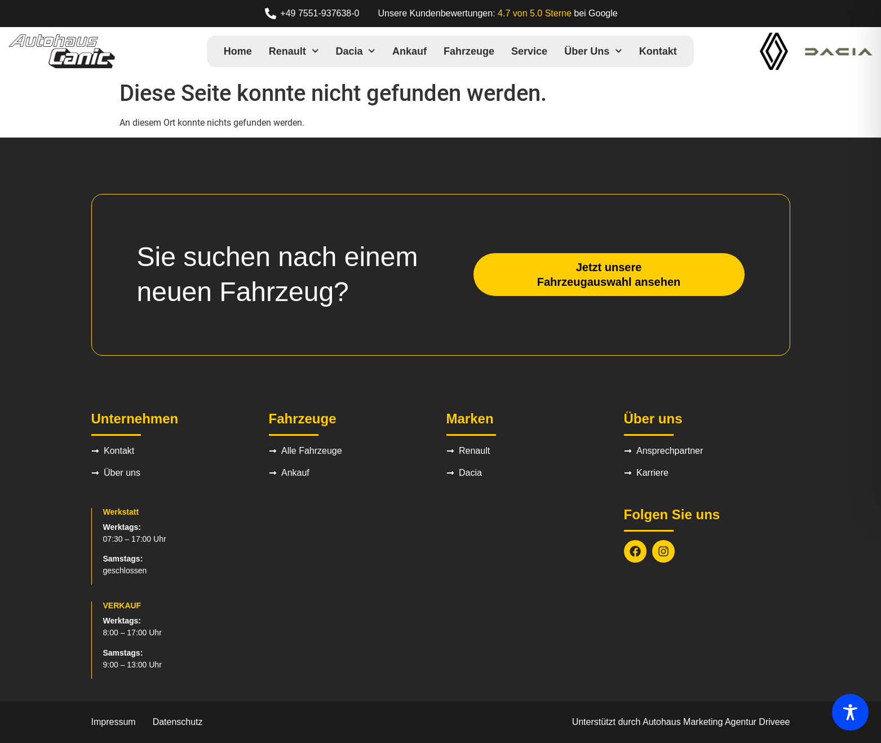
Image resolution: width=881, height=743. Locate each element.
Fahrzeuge (469, 51)
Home (238, 51)
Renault (294, 51)
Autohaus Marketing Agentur (699, 722)
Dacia (355, 51)
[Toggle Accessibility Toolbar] (850, 712)
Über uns (593, 51)
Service (529, 51)
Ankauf (409, 51)
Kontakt (658, 51)
